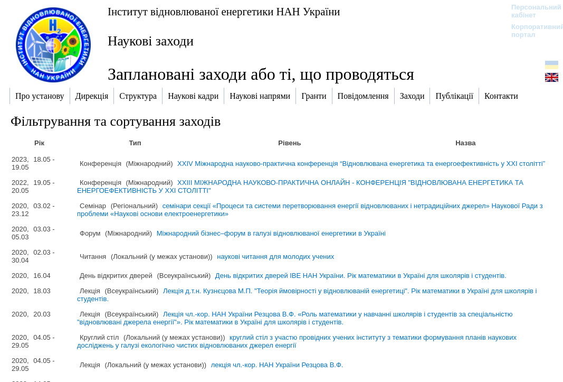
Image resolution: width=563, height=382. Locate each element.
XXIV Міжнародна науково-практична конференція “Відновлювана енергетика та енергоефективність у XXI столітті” (361, 163)
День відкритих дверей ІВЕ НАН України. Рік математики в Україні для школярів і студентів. (361, 275)
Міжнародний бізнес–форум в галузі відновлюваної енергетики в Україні (271, 233)
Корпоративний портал (531, 31)
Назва (465, 143)
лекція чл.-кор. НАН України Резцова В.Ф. (277, 365)
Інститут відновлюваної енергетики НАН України (224, 11)
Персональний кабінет (531, 11)
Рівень (289, 143)
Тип (135, 143)
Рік (39, 143)
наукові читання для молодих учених (275, 256)
